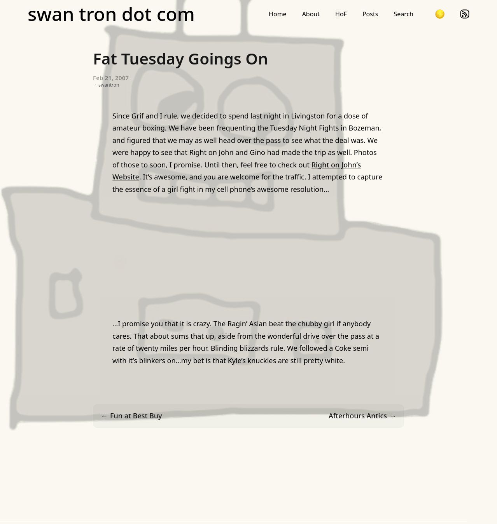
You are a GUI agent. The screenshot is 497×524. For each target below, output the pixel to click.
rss (464, 14)
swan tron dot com (111, 14)
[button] (439, 14)
